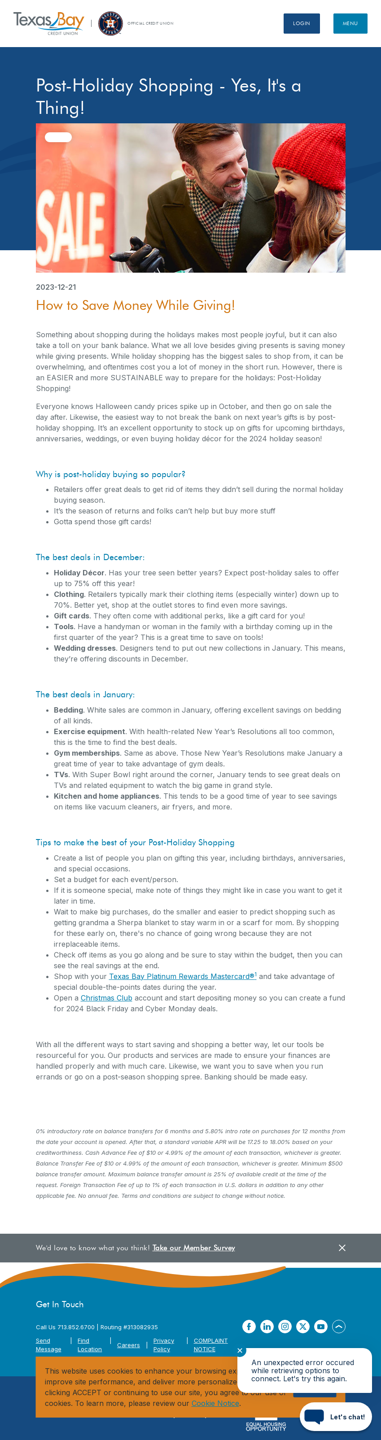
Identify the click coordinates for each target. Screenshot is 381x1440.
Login (302, 23)
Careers (128, 1345)
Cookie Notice (215, 1403)
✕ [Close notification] (239, 1350)
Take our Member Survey (194, 1248)
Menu (350, 23)
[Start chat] (336, 1416)
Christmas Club (106, 997)
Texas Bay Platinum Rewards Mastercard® (183, 976)
